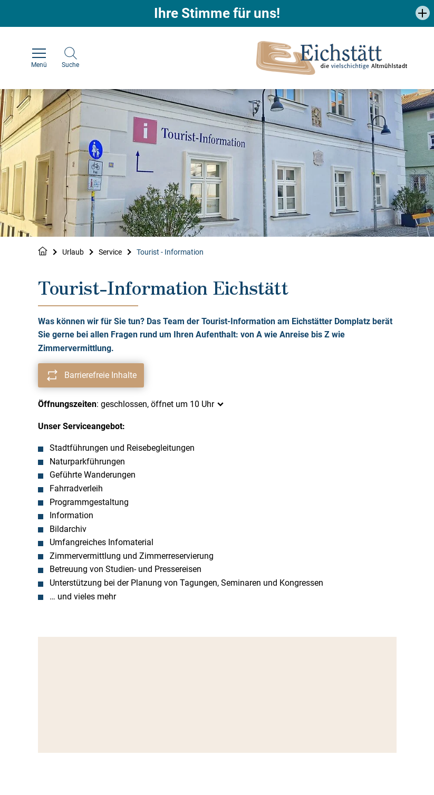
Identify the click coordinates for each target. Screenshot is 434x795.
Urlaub (73, 252)
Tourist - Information (170, 252)
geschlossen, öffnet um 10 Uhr (157, 404)
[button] (423, 13)
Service (110, 252)
